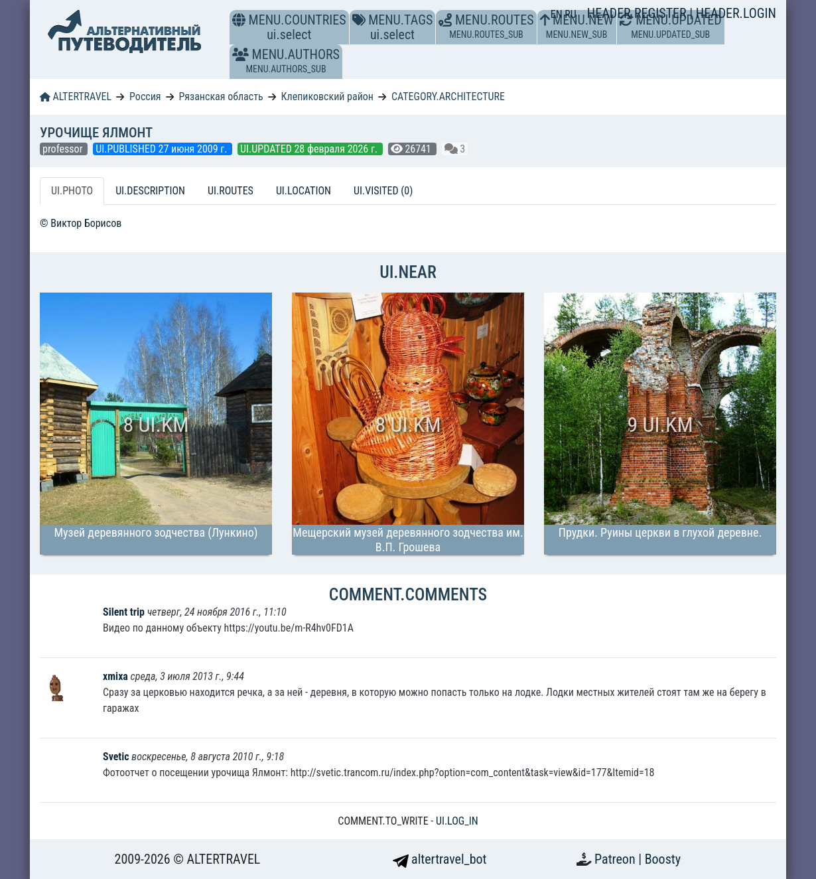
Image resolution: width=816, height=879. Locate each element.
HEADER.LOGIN (736, 13)
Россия (145, 96)
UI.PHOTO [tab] (72, 190)
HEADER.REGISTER (638, 13)
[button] (240, 54)
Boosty (663, 859)
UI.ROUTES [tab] (230, 190)
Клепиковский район (327, 96)
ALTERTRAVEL (75, 96)
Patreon (616, 859)
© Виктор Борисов (80, 223)
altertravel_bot (440, 859)
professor (63, 149)
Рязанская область (220, 96)
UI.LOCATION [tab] (303, 190)
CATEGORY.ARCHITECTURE (448, 96)
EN (558, 14)
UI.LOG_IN (457, 821)
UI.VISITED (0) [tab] (383, 190)
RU (570, 14)
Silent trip (124, 612)
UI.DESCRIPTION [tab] (150, 190)
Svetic (116, 756)
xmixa (117, 676)
